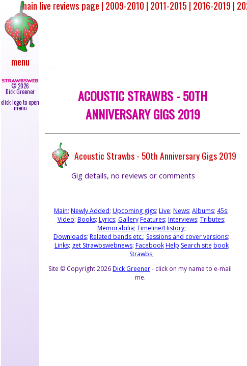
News (181, 210)
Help (172, 245)
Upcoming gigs (134, 210)
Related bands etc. (116, 236)
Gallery (128, 219)
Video (66, 219)
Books (86, 219)
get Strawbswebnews (102, 245)
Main (61, 210)
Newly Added (90, 210)
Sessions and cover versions (187, 236)
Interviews (182, 219)
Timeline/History (160, 228)
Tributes (212, 219)
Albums (203, 210)
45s (222, 210)
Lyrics (107, 219)
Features (152, 219)
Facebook (149, 245)
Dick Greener (131, 268)
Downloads (70, 236)
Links (61, 245)
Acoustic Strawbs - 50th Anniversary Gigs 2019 (155, 155)
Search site (196, 245)
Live (164, 210)
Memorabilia (115, 228)
